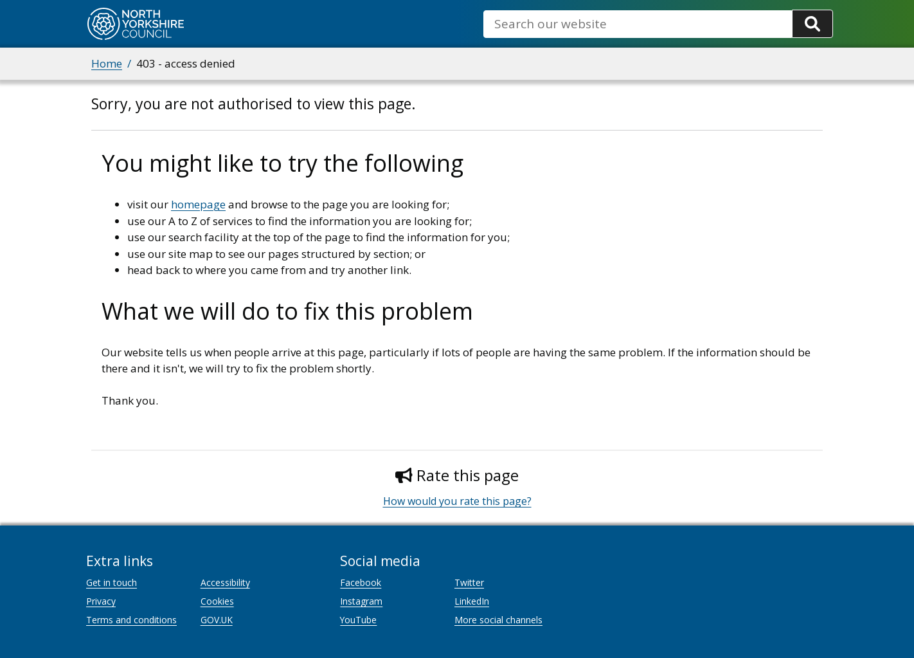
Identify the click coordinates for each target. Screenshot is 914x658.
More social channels (498, 620)
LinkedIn (471, 601)
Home (106, 63)
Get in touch (111, 582)
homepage (198, 204)
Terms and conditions (131, 620)
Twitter (469, 582)
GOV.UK (217, 620)
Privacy (101, 601)
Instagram (361, 601)
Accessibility (225, 582)
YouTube (358, 620)
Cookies (217, 601)
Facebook (360, 582)
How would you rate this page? (457, 501)
